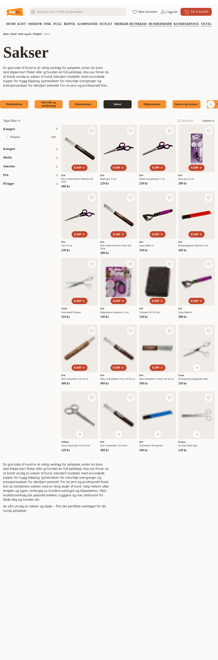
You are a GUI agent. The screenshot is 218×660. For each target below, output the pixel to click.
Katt (21, 24)
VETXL (206, 24)
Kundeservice (186, 24)
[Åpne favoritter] (144, 12)
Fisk (47, 24)
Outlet (106, 24)
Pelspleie (37, 34)
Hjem (6, 34)
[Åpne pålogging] (168, 12)
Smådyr (35, 24)
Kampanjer (87, 24)
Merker (121, 24)
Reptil (70, 24)
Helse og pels (24, 34)
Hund (11, 24)
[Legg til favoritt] (92, 131)
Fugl (57, 24)
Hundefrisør (160, 24)
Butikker (138, 24)
